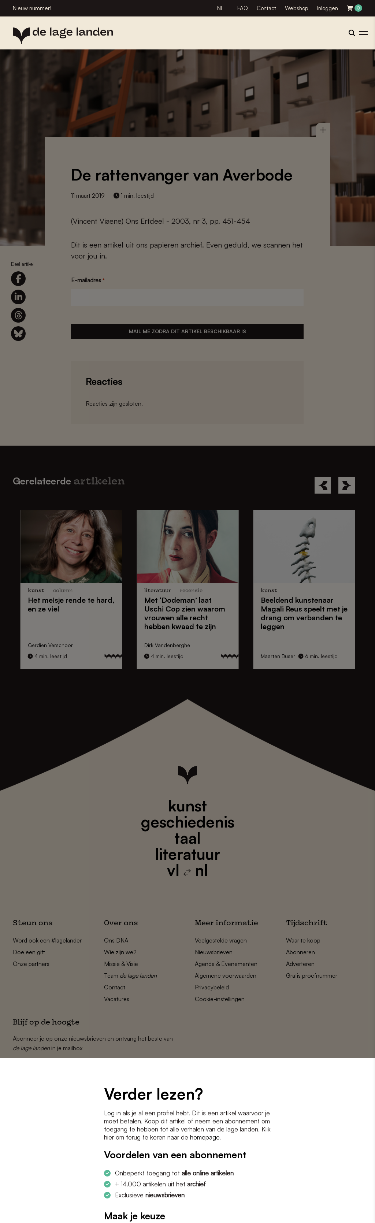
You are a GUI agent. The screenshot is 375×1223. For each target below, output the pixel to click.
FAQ (242, 8)
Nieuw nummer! (32, 8)
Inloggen (327, 8)
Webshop (296, 8)
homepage (204, 1137)
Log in (112, 1113)
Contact (266, 8)
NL (220, 8)
